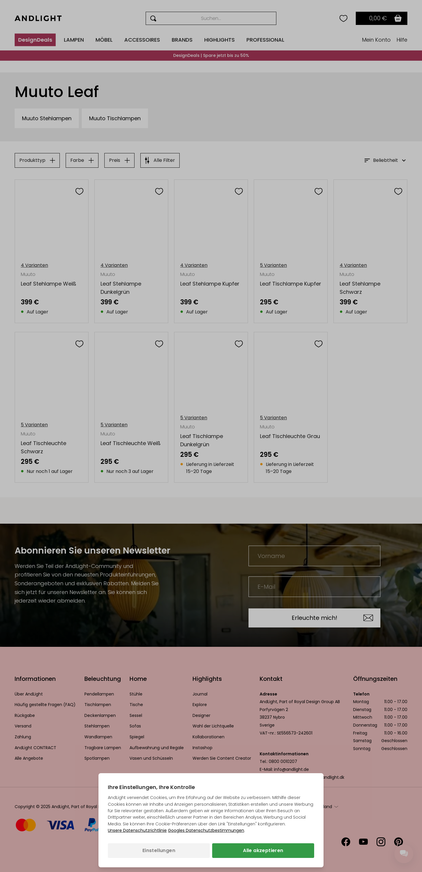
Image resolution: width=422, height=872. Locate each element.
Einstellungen (158, 850)
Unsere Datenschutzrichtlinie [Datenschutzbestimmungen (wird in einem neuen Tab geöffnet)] (137, 830)
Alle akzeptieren (263, 850)
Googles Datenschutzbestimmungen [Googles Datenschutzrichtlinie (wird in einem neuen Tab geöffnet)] (206, 830)
